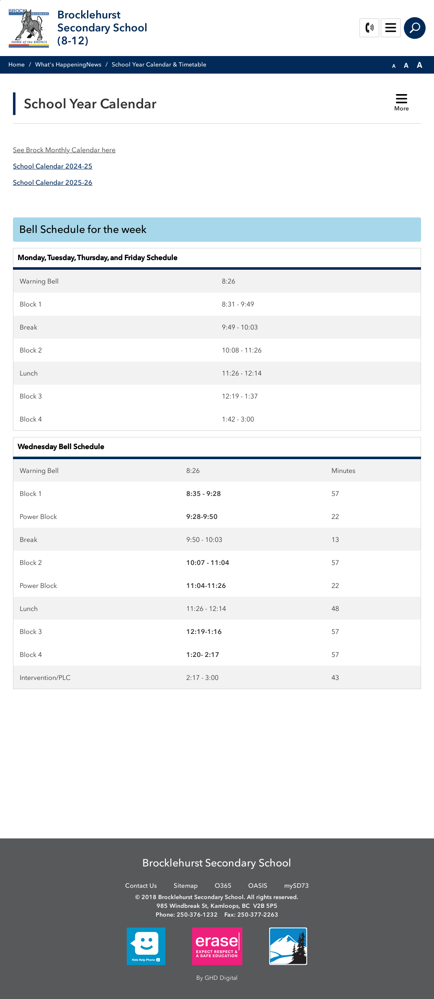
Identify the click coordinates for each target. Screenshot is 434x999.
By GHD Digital (217, 977)
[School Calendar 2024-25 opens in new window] (52, 166)
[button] (393, 65)
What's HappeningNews (68, 64)
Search (415, 28)
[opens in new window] (146, 945)
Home (16, 64)
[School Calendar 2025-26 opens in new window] (52, 182)
